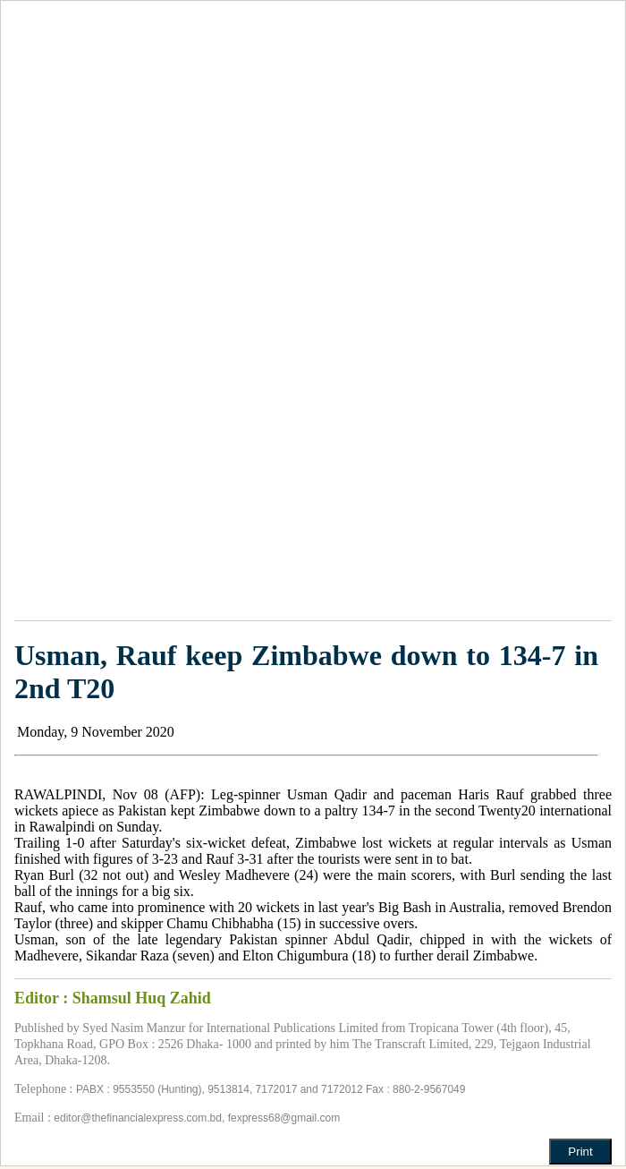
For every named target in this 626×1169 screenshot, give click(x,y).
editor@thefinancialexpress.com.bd (138, 1118)
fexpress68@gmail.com (284, 1118)
